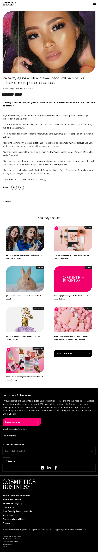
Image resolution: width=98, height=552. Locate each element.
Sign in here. (24, 429)
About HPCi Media (12, 499)
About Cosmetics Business (16, 495)
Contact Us (8, 507)
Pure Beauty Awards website (17, 511)
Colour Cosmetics (8, 94)
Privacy (6, 523)
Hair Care (88, 267)
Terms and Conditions (14, 519)
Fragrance (88, 308)
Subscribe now (64, 353)
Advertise (8, 515)
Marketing (18, 94)
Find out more (9, 436)
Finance (41, 227)
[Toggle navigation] (94, 4)
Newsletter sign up (12, 503)
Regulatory (40, 267)
